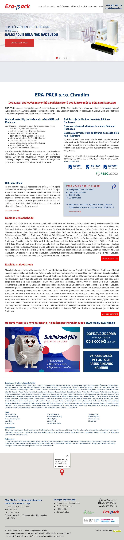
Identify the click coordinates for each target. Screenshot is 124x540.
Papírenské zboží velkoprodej (82, 432)
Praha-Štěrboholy (101, 385)
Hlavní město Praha (26, 399)
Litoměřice (78, 394)
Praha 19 (45, 403)
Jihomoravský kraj (11, 416)
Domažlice (70, 392)
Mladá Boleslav (67, 396)
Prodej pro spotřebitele (14, 441)
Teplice (52, 403)
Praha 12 (62, 401)
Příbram (36, 399)
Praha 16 (104, 405)
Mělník (116, 399)
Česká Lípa (83, 387)
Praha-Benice (29, 396)
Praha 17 (71, 394)
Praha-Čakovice (49, 385)
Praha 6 (69, 401)
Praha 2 (40, 385)
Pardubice (15, 403)
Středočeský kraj (53, 414)
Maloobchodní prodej (36, 443)
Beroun (102, 403)
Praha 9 (15, 387)
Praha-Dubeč (25, 403)
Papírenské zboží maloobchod (89, 441)
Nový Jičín (14, 399)
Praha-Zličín (83, 405)
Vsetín (31, 401)
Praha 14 (76, 390)
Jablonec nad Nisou (63, 385)
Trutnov (14, 405)
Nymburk (111, 394)
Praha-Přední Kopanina (21, 408)
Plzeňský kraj (9, 423)
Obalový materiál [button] (47, 6)
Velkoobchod (18, 432)
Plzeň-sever (37, 394)
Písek (21, 392)
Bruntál (115, 403)
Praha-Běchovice (49, 408)
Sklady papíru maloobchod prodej (103, 443)
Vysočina (8, 421)
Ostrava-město (62, 394)
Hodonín (50, 387)
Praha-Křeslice (55, 396)
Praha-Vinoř (41, 405)
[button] (10, 348)
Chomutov (110, 387)
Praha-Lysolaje (22, 390)
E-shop (102, 6)
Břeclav (20, 405)
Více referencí (74, 211)
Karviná (37, 396)
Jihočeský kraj (93, 414)
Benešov (96, 403)
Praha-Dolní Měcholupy (90, 392)
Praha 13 (27, 405)
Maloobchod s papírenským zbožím (65, 441)
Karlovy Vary (78, 396)
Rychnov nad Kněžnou (32, 387)
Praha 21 (32, 392)
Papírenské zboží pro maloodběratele (40, 446)
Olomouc (8, 405)
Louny (67, 405)
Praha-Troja (87, 399)
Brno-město (74, 405)
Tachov (49, 405)
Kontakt (93, 6)
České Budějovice (11, 401)
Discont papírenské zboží (14, 430)
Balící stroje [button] (63, 6)
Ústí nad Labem (100, 387)
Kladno (7, 399)
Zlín (111, 399)
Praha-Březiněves (98, 390)
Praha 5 (64, 390)
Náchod (45, 390)
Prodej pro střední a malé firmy (16, 446)
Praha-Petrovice (58, 405)
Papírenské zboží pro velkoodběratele (39, 432)
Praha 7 (48, 401)
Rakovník (72, 399)
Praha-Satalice (36, 403)
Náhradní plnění (79, 6)
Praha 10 (96, 401)
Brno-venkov (77, 401)
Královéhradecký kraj (54, 416)
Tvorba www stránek (103, 530)
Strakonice (45, 396)
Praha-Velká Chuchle (12, 394)
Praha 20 (86, 385)
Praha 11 (57, 387)
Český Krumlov (102, 396)
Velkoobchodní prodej (62, 432)
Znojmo (50, 392)
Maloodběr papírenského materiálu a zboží (37, 441)
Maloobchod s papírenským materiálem (58, 443)
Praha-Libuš (87, 401)
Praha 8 (32, 390)
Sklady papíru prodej (31, 430)
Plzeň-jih (20, 396)
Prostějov (92, 394)
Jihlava (79, 399)
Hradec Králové (60, 392)
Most (93, 399)
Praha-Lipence (76, 403)
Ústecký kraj (51, 421)
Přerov (42, 399)
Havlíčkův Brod (86, 390)
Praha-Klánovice (94, 405)
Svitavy (85, 394)
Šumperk (115, 392)
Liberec (104, 394)
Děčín (25, 385)
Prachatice (8, 408)
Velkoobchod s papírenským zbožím (85, 430)
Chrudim (66, 399)
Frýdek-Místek (39, 401)
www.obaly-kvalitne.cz (100, 322)
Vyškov (110, 385)
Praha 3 (75, 387)
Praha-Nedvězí (66, 387)
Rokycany (59, 403)
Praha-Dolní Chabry (49, 394)
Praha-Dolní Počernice (54, 399)
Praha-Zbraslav (41, 392)
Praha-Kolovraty (76, 385)
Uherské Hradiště (11, 392)
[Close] (67, 461)
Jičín (117, 387)
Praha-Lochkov (106, 401)
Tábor (92, 385)
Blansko (8, 385)
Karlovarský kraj (10, 414)
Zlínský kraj (92, 421)
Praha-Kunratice (10, 390)
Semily (34, 405)
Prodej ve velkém (100, 432)
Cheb (99, 394)
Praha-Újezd (23, 401)
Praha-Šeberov (61, 408)
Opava (21, 387)
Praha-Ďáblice (89, 396)
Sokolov (78, 392)
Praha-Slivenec (54, 390)
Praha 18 (91, 387)
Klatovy (55, 401)
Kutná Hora (32, 385)
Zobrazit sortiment (110, 259)
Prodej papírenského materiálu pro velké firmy (55, 430)
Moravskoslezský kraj (12, 419)
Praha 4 (43, 387)
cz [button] (110, 6)
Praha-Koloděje (26, 394)
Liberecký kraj (52, 419)
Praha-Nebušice (36, 408)
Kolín (25, 392)
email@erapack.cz (113, 8)
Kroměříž (109, 403)
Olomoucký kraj (93, 419)
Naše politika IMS (71, 162)
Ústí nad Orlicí (17, 385)
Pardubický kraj (93, 416)
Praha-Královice (105, 392)
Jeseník (106, 399)
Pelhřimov (99, 399)
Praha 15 (67, 403)
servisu (108, 108)
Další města (73, 408)
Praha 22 (38, 390)
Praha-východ (113, 396)
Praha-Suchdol (113, 405)
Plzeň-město (11, 396)
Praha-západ (87, 403)
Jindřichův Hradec (112, 390)
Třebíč (70, 390)
